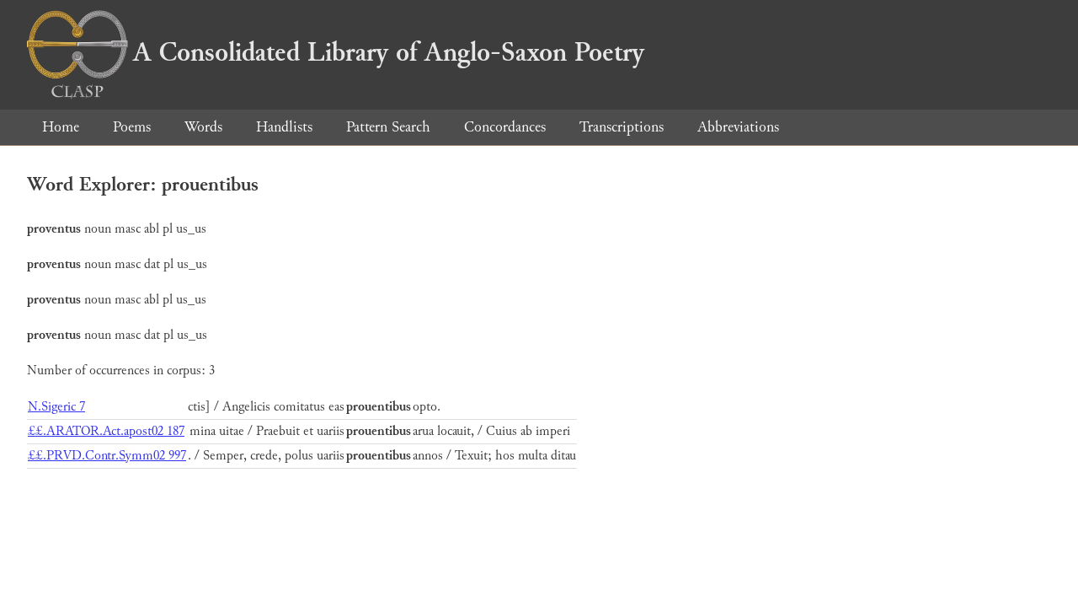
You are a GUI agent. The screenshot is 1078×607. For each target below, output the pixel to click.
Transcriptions (621, 126)
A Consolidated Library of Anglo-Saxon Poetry (335, 52)
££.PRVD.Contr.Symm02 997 (107, 455)
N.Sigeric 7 (56, 406)
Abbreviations (738, 126)
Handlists (284, 126)
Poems (132, 126)
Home (60, 126)
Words (203, 126)
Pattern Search (388, 126)
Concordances (505, 126)
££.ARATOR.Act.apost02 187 (106, 431)
